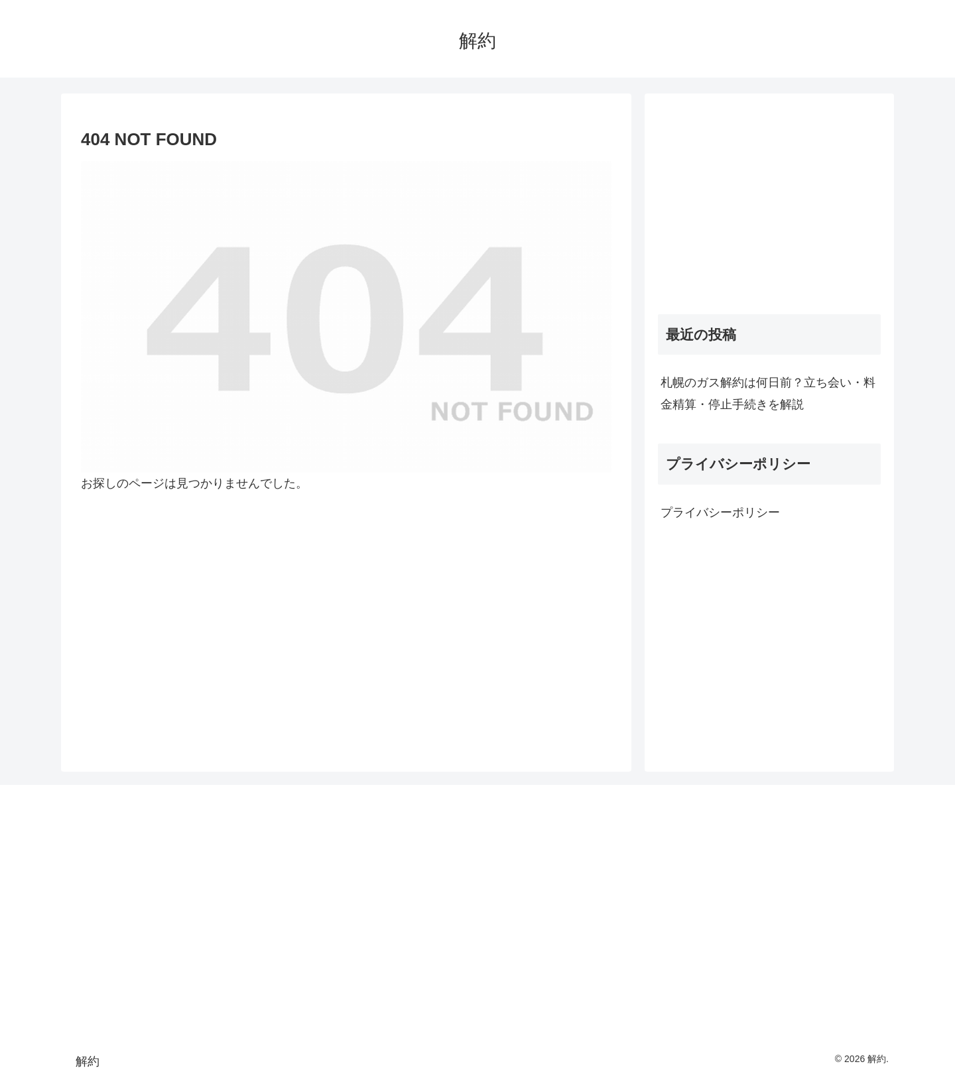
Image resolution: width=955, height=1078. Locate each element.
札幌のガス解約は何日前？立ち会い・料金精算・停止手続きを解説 (768, 393)
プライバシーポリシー (720, 512)
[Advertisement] (769, 199)
